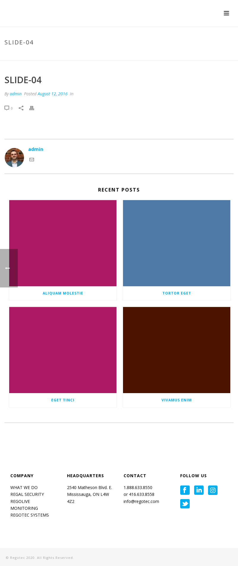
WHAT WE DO (24, 487)
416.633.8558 (141, 494)
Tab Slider (198, 55)
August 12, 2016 (53, 94)
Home (179, 55)
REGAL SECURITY (27, 494)
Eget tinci (62, 400)
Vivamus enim (177, 400)
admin (16, 94)
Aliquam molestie (63, 293)
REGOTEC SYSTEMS (29, 515)
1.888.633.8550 (139, 487)
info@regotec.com (141, 501)
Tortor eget (176, 293)
